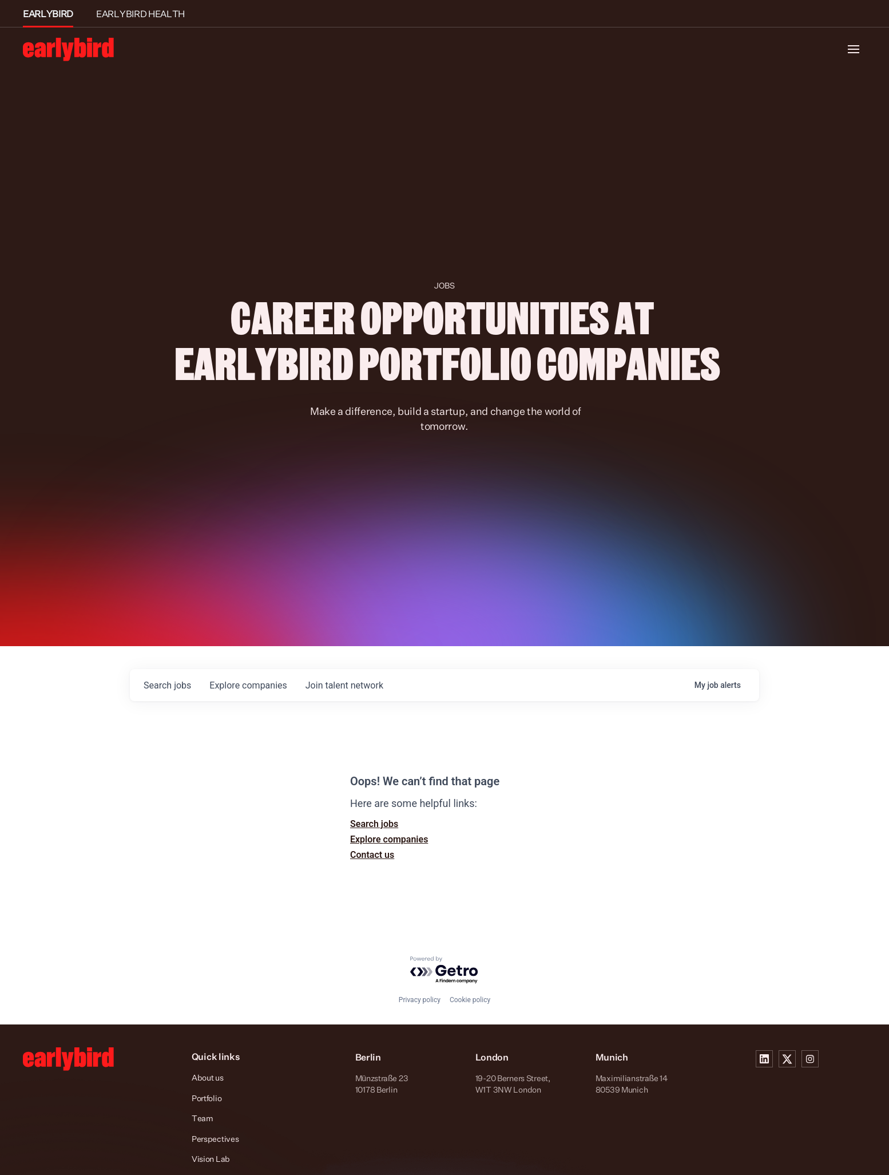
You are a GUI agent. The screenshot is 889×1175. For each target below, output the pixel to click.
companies (248, 685)
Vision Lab (211, 1159)
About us (208, 1077)
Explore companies (389, 839)
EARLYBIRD (48, 13)
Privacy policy (419, 1000)
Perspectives (215, 1139)
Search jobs (374, 823)
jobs (167, 685)
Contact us (372, 854)
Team (202, 1118)
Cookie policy (470, 1000)
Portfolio (206, 1098)
